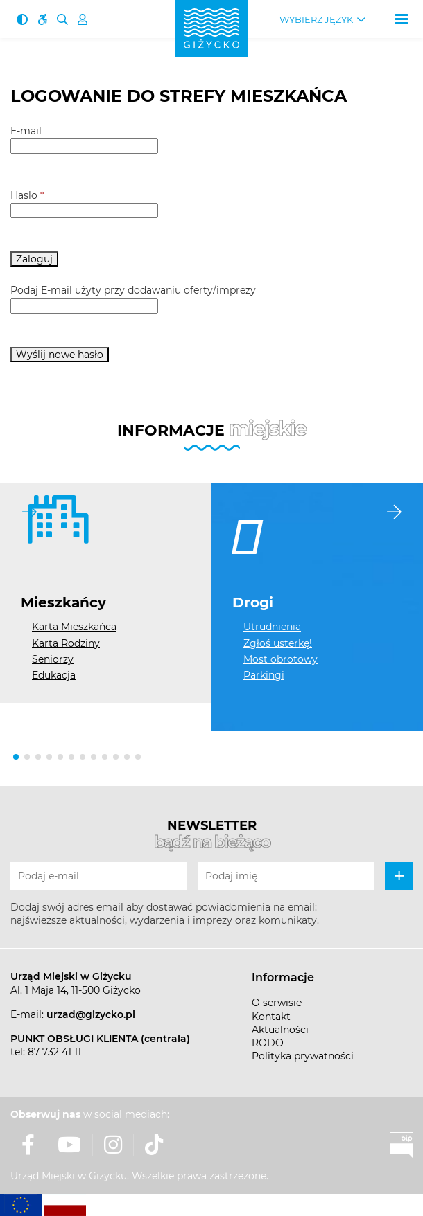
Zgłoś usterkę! (277, 643)
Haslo (27, 195)
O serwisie (277, 1002)
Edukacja (54, 675)
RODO (268, 1043)
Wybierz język (316, 20)
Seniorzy (53, 659)
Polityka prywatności (303, 1056)
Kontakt (271, 1016)
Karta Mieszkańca (74, 626)
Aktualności (280, 1029)
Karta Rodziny (66, 643)
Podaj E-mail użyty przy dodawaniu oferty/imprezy (133, 290)
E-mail (26, 131)
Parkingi (263, 675)
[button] (16, 757)
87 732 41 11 (54, 1052)
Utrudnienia (272, 626)
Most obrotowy (280, 659)
